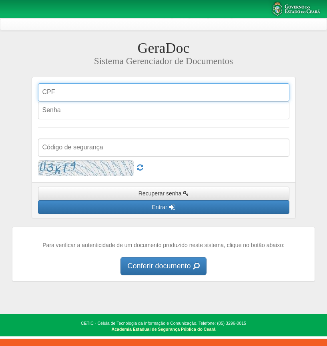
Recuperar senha (163, 193)
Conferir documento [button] (163, 266)
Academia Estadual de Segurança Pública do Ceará (164, 329)
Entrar (163, 207)
